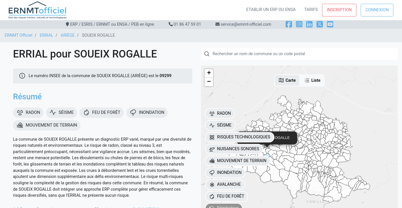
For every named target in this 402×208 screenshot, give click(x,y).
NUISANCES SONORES (234, 149)
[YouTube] (330, 24)
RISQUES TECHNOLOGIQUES (239, 137)
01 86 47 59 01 (187, 24)
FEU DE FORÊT (226, 196)
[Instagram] (299, 24)
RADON (220, 113)
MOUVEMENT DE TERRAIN (238, 161)
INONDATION (225, 173)
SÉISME (220, 125)
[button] (208, 73)
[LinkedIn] (309, 24)
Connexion (377, 10)
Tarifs (311, 9)
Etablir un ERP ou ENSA (271, 9)
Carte (287, 80)
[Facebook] (289, 24)
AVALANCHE (225, 184)
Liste (312, 80)
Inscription (339, 10)
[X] (320, 24)
